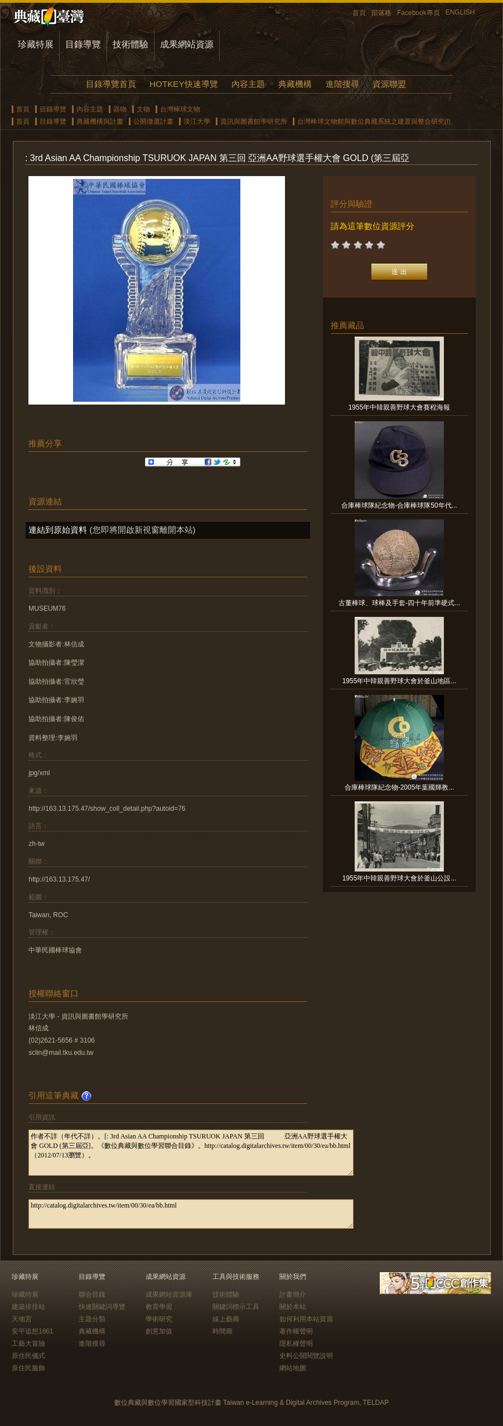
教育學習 (159, 1307)
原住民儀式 (28, 1356)
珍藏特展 (36, 44)
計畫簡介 (292, 1294)
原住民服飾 (28, 1368)
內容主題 (248, 84)
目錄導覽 (83, 44)
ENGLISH (460, 12)
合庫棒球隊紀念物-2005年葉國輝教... (399, 787)
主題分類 (92, 1319)
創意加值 (159, 1331)
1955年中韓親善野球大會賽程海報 (400, 407)
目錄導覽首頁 (111, 84)
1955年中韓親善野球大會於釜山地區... (399, 681)
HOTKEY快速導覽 (183, 84)
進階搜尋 (342, 84)
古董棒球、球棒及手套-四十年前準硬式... (399, 603)
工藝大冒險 (28, 1343)
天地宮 (22, 1319)
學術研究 (159, 1319)
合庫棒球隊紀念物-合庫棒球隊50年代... (399, 505)
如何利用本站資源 (306, 1319)
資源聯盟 (389, 84)
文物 (143, 109)
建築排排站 (28, 1307)
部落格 (381, 13)
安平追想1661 (33, 1331)
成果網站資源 (187, 44)
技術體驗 (130, 44)
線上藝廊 (225, 1319)
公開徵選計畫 (153, 121)
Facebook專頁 (418, 13)
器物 (120, 109)
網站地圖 (292, 1368)
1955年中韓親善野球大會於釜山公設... (399, 878)
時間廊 (222, 1331)
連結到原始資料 (57, 529)
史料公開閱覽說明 (306, 1356)
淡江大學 (196, 121)
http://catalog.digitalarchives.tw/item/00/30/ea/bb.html (191, 1214)
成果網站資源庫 (169, 1294)
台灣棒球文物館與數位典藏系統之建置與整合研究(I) (374, 121)
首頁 (359, 13)
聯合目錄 (92, 1294)
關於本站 (292, 1307)
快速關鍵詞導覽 (102, 1307)
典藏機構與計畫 (99, 121)
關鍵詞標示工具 (235, 1307)
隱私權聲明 (296, 1343)
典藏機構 (295, 84)
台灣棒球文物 (180, 109)
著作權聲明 (296, 1331)
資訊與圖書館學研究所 (253, 121)
